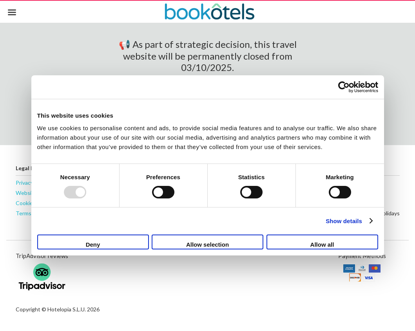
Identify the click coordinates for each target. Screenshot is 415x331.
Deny (93, 244)
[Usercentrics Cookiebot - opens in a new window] (344, 87)
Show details (344, 221)
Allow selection (207, 244)
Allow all (322, 244)
